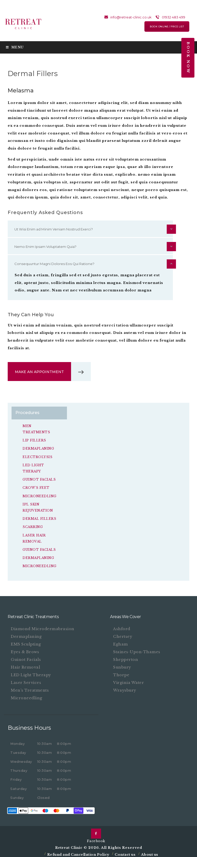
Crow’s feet (36, 487)
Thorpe (121, 672)
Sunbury (122, 664)
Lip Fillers (34, 440)
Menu (14, 47)
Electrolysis (37, 456)
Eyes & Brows (25, 649)
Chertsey (122, 634)
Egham (120, 641)
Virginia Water (128, 680)
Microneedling (39, 495)
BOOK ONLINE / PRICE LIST (167, 26)
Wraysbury (125, 687)
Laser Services (26, 680)
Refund (54, 852)
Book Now (188, 58)
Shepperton (125, 657)
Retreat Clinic (69, 845)
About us (149, 852)
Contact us (125, 852)
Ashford (121, 626)
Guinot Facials (39, 479)
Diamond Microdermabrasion (43, 626)
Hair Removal (25, 664)
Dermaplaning (38, 448)
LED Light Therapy (31, 672)
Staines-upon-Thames (137, 649)
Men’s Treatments (30, 687)
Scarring (32, 525)
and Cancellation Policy (85, 852)
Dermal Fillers (39, 517)
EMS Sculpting (26, 641)
